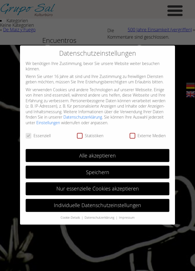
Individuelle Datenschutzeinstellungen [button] (97, 203)
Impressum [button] (127, 215)
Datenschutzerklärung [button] (100, 215)
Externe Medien (148, 133)
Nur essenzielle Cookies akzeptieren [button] (97, 186)
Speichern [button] (97, 169)
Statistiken (90, 133)
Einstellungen (48, 120)
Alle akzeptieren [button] (97, 153)
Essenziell (38, 133)
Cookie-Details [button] (71, 215)
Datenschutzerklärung (82, 114)
